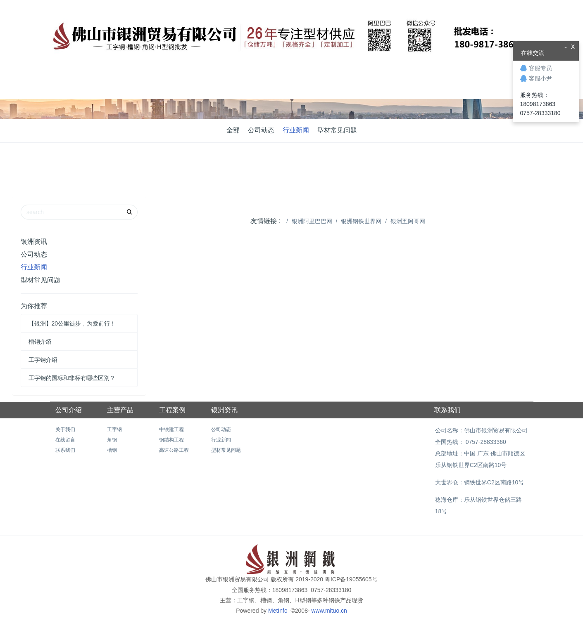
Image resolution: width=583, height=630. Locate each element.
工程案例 (172, 409)
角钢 (112, 440)
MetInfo (278, 610)
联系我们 (65, 450)
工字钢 (114, 429)
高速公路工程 (174, 450)
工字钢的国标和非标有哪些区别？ (72, 378)
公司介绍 (68, 409)
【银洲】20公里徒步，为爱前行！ (72, 323)
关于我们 (65, 429)
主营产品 (120, 409)
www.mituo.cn (329, 610)
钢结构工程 (171, 440)
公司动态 (261, 130)
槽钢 (112, 450)
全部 (233, 130)
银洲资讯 (34, 241)
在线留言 (65, 440)
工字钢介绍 (43, 359)
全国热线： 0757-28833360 (469, 442)
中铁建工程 (171, 429)
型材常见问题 (337, 130)
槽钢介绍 (40, 341)
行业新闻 (296, 130)
